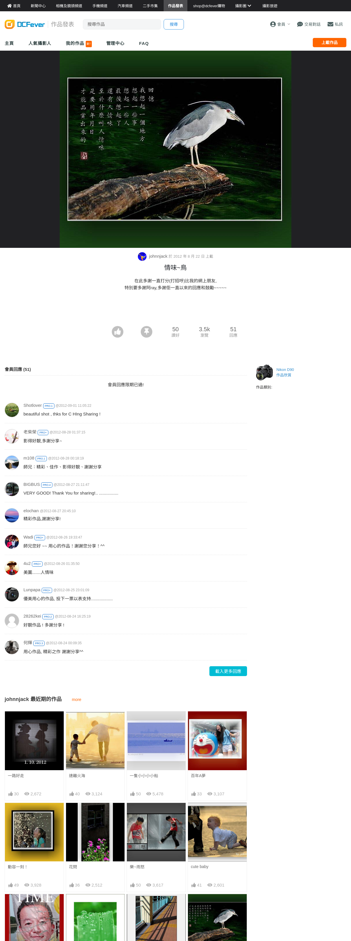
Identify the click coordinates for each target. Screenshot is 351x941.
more (76, 699)
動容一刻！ (18, 867)
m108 (28, 457)
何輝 (27, 642)
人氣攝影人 (40, 43)
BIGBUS (31, 484)
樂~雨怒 (137, 867)
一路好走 (16, 775)
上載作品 (329, 42)
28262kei (32, 616)
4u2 (27, 563)
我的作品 (79, 44)
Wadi (28, 536)
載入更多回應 (228, 671)
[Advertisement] (175, 310)
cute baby (200, 866)
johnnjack (153, 256)
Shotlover (32, 405)
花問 (73, 867)
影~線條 (137, 904)
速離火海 (77, 775)
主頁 (9, 43)
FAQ (144, 43)
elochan (31, 510)
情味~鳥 (198, 904)
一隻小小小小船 (144, 775)
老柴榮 (29, 431)
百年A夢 (198, 775)
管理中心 (115, 43)
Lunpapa (31, 589)
